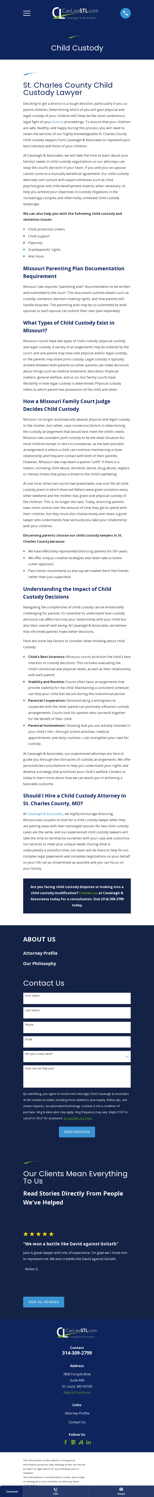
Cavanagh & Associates (45, 813)
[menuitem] (77, 953)
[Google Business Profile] (73, 1442)
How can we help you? (39, 1068)
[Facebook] (65, 1442)
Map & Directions (77, 1392)
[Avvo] (80, 1442)
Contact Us (77, 1422)
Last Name (32, 1010)
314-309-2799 (77, 1353)
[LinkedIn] (88, 1442)
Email (28, 1039)
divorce (58, 121)
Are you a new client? (39, 1054)
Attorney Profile (77, 1413)
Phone (29, 1025)
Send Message (77, 1131)
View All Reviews (43, 1302)
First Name (32, 995)
